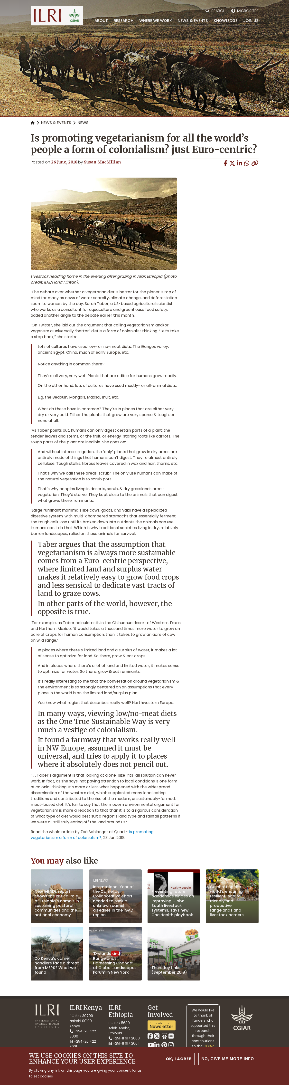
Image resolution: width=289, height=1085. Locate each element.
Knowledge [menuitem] (225, 20)
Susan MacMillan (102, 162)
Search (218, 11)
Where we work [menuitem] (155, 20)
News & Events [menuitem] (193, 20)
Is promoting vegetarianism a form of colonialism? (92, 834)
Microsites (248, 11)
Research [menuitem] (123, 20)
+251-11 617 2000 (124, 1038)
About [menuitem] (101, 20)
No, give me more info (228, 1059)
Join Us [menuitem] (251, 20)
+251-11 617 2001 (124, 1043)
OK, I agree (178, 1059)
